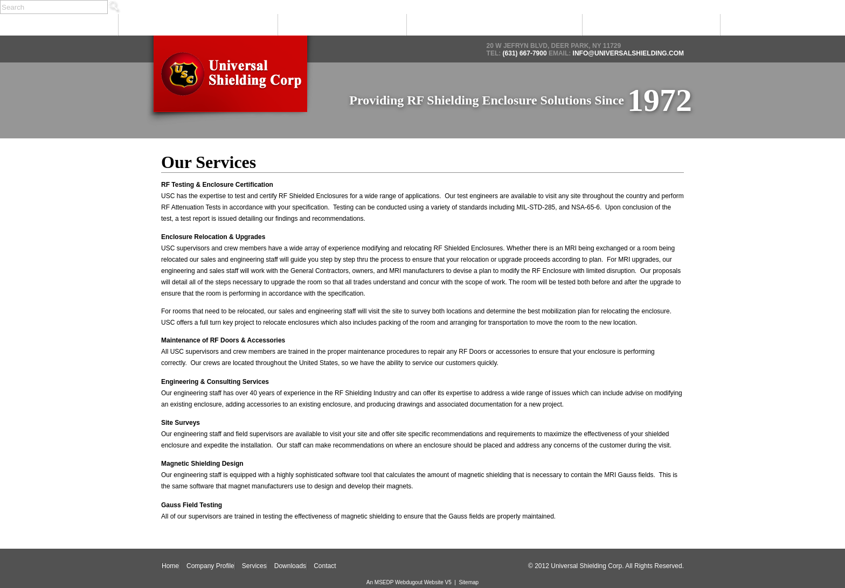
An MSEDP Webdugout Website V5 (409, 582)
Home (58, 25)
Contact (782, 25)
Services (341, 25)
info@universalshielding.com (627, 53)
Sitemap (469, 582)
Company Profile (197, 25)
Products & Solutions (493, 25)
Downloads (650, 25)
